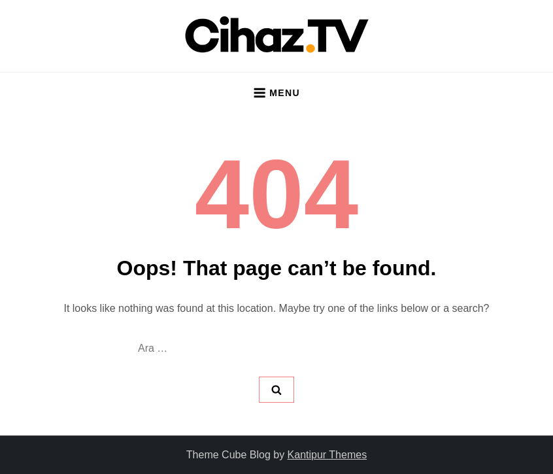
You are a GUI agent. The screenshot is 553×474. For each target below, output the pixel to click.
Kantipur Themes (327, 454)
